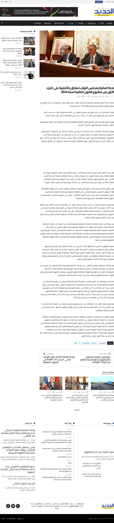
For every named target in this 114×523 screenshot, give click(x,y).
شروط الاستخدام (11, 518)
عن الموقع (20, 518)
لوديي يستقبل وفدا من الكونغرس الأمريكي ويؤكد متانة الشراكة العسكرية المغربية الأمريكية (77, 399)
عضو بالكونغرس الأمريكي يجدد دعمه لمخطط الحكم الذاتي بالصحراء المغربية (51, 397)
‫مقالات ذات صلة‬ (108, 373)
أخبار (107, 81)
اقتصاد (102, 81)
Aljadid (107, 96)
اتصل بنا (3, 518)
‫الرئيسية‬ (112, 81)
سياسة (68, 388)
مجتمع (94, 388)
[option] (102, 389)
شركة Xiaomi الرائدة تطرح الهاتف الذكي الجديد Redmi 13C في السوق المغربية (59, 358)
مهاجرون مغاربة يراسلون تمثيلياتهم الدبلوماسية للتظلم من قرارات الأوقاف (94, 358)
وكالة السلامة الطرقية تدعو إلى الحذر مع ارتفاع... (77, 2)
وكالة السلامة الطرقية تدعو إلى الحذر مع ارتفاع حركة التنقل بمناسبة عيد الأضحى (103, 397)
